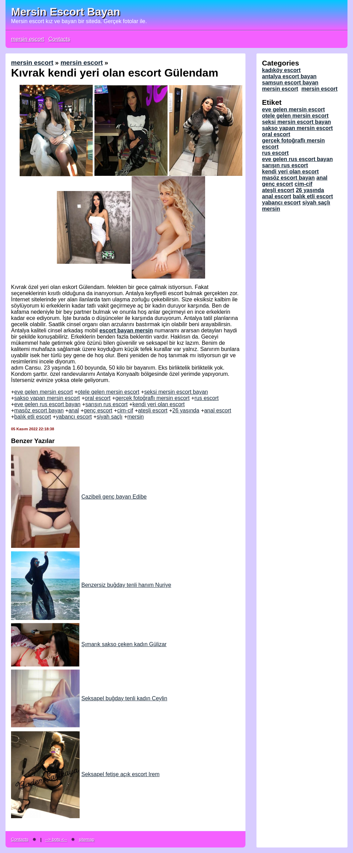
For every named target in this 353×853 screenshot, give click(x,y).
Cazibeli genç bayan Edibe (79, 497)
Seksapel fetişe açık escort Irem (85, 774)
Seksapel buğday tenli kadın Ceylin (89, 698)
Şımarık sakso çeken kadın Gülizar (89, 644)
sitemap (86, 839)
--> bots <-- (56, 839)
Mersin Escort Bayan (65, 12)
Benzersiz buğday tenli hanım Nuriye (91, 585)
